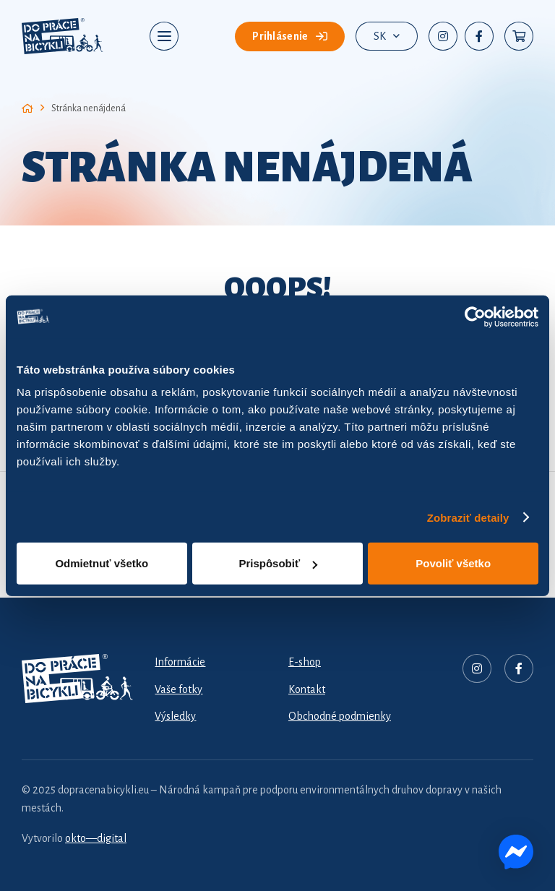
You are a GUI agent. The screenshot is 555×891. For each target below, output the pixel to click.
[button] (164, 36)
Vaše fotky (178, 689)
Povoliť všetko (453, 563)
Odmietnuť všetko (101, 563)
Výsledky (175, 716)
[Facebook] (479, 36)
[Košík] (518, 36)
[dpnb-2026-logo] (62, 36)
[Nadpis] (476, 668)
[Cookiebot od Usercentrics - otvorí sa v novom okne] (475, 316)
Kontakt (306, 689)
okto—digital (95, 838)
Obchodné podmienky (339, 716)
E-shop (304, 662)
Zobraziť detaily (468, 517)
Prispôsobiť (277, 563)
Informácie (180, 662)
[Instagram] (443, 36)
